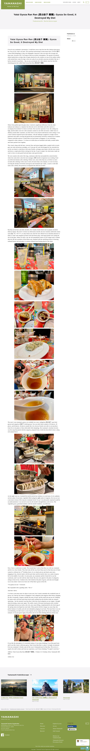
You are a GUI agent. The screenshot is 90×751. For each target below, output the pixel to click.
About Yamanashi (57, 728)
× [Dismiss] (88, 740)
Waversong (66, 697)
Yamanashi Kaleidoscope (18, 675)
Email (74, 40)
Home (41, 723)
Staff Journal (56, 731)
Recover (42, 731)
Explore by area (57, 723)
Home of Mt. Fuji (5, 709)
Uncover (42, 728)
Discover (42, 726)
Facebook (7, 734)
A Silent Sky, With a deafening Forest (12, 697)
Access (55, 726)
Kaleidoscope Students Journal (17, 709)
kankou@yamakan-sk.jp (9, 729)
